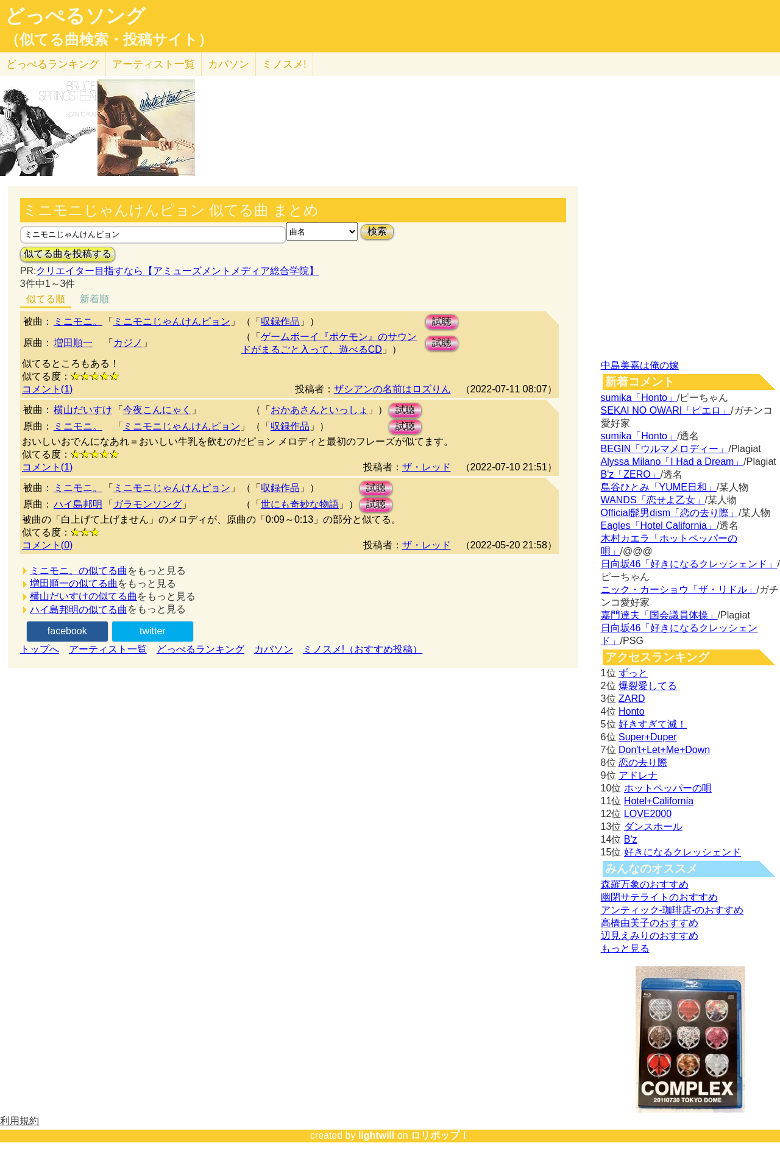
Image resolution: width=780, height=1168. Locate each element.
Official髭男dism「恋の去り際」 (670, 513)
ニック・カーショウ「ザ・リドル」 (679, 589)
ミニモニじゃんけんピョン (171, 321)
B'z (630, 839)
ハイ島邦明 (78, 504)
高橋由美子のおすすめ (649, 923)
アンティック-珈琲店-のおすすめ (672, 910)
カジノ (128, 343)
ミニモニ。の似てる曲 (78, 570)
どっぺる (52, 64)
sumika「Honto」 (639, 397)
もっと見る (625, 948)
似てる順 (45, 299)
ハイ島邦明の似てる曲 (78, 609)
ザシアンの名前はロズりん (392, 389)
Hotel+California (658, 801)
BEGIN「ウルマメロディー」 (665, 449)
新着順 (94, 299)
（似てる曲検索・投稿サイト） (109, 40)
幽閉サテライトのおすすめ (659, 897)
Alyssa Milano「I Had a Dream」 (672, 461)
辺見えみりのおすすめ (649, 935)
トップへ (39, 649)
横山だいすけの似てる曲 (83, 596)
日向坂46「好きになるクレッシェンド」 (689, 564)
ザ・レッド (426, 467)
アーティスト (153, 64)
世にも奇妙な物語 (300, 504)
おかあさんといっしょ (319, 410)
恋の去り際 (643, 762)
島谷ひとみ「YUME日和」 (659, 487)
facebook (67, 631)
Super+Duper (648, 737)
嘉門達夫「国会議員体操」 (659, 615)
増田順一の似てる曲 (74, 583)
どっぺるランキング (200, 649)
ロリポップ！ (440, 1135)
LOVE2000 (648, 814)
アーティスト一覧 (108, 649)
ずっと (633, 673)
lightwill (376, 1135)
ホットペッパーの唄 (668, 788)
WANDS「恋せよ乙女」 (653, 500)
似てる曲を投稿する (68, 254)
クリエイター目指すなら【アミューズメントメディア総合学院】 (177, 271)
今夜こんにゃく (157, 410)
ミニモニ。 (78, 321)
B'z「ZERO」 (631, 474)
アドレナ (638, 775)
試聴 (442, 321)
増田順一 (73, 343)
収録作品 (280, 321)
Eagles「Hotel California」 (659, 525)
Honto (632, 711)
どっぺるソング (75, 16)
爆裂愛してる (648, 686)
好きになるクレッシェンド (682, 852)
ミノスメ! (284, 64)
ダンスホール (653, 826)
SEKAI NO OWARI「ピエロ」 (666, 410)
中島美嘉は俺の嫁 (640, 365)
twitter (153, 631)
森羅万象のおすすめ (645, 884)
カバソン (228, 64)
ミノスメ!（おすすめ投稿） (362, 649)
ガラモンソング (147, 504)
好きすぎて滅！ (653, 724)
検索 (377, 231)
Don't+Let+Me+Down (664, 750)
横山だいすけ (83, 410)
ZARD (632, 698)
